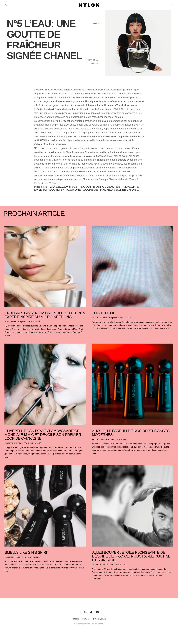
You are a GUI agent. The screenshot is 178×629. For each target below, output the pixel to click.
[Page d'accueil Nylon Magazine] (89, 5)
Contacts (85, 619)
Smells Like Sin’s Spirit (26, 552)
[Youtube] (97, 612)
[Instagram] (85, 612)
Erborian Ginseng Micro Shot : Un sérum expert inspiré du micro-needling (44, 315)
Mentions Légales (99, 619)
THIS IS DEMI (103, 313)
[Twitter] (91, 612)
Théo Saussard (102, 439)
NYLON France (14, 322)
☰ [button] (171, 5)
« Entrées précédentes (9, 586)
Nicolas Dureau (15, 443)
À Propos (75, 619)
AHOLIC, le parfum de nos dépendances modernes (130, 433)
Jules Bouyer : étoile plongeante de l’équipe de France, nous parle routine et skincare (131, 556)
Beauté (36, 322)
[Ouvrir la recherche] (6, 5)
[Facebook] (80, 612)
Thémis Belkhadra (104, 318)
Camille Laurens (15, 557)
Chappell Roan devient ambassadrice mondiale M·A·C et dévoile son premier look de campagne (42, 435)
